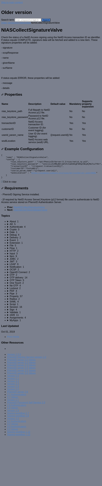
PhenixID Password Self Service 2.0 (26, 407)
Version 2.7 (13, 404)
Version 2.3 (13, 388)
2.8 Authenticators (16, 410)
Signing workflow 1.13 (18, 439)
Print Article (13, 341)
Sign (28, 23)
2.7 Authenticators (16, 399)
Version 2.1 (13, 383)
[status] (51, 62)
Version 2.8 (13, 415)
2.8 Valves (12, 413)
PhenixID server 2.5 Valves (21, 375)
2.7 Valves (12, 402)
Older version (8, 23)
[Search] (28, 20)
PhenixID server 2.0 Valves (21, 364)
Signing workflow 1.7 (18, 418)
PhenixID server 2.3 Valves (21, 370)
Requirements (14, 193)
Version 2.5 (13, 394)
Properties (11, 94)
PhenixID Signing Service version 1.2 (26, 362)
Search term (7, 20)
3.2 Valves (12, 429)
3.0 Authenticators (16, 431)
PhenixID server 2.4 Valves (21, 372)
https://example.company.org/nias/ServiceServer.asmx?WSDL (63, 176)
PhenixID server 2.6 (17, 396)
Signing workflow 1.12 (18, 437)
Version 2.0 (13, 380)
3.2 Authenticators (16, 426)
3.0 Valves (20, 23)
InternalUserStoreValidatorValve (30, 215)
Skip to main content (12, 2)
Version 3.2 (13, 423)
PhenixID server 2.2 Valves (21, 367)
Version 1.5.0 (14, 359)
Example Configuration (22, 149)
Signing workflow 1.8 (18, 421)
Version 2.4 (13, 391)
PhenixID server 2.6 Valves (21, 378)
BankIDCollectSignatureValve (29, 212)
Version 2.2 (13, 386)
